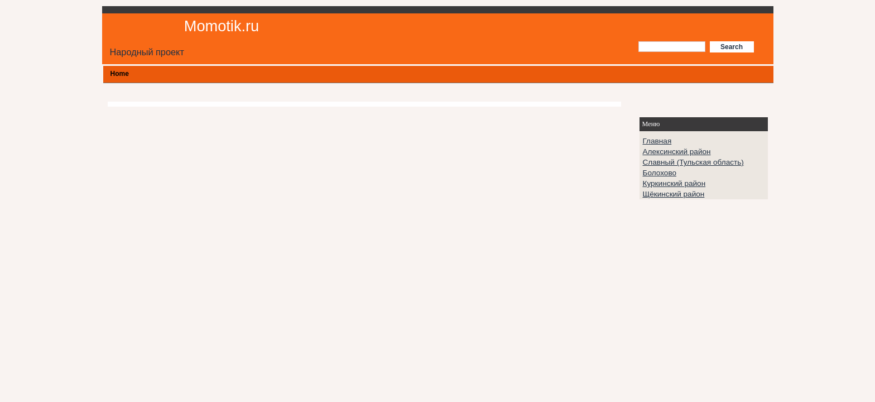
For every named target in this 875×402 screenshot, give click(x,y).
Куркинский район (674, 183)
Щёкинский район (674, 194)
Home (119, 74)
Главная (657, 141)
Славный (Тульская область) (693, 162)
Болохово (660, 173)
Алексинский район (677, 151)
